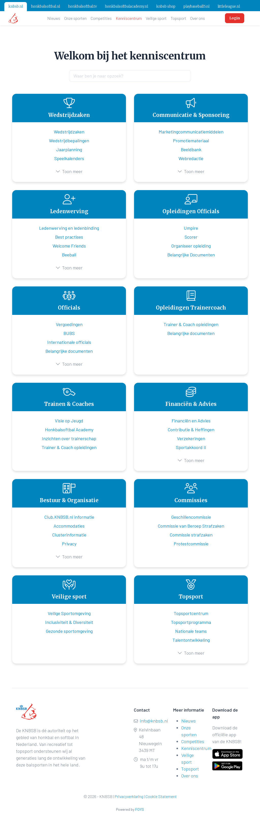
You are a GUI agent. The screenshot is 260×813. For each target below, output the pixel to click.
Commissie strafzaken (191, 535)
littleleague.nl (229, 6)
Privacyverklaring (129, 796)
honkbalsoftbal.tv (82, 6)
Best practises (69, 237)
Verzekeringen (191, 438)
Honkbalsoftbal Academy (69, 429)
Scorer (191, 237)
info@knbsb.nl (154, 721)
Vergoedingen (69, 324)
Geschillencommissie (191, 517)
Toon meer (69, 171)
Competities (101, 18)
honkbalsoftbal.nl (45, 6)
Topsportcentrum (191, 613)
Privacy (69, 543)
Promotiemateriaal (191, 140)
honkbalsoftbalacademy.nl (126, 6)
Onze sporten (75, 18)
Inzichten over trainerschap (69, 438)
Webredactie (190, 158)
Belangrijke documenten (69, 351)
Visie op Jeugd (69, 420)
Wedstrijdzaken (69, 131)
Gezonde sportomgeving (69, 631)
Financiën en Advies (191, 420)
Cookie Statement (161, 796)
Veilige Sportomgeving (69, 613)
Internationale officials (69, 342)
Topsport (178, 18)
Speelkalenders (69, 158)
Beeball (69, 254)
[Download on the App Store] (227, 754)
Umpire (191, 228)
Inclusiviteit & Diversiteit (69, 622)
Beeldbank (191, 149)
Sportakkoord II (191, 447)
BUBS (69, 333)
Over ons (197, 18)
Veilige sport (156, 18)
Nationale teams (191, 631)
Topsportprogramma (191, 622)
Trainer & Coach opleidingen (191, 324)
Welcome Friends (69, 246)
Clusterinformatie (69, 535)
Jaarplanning (69, 149)
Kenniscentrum (129, 18)
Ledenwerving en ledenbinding (69, 228)
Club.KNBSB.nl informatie (69, 517)
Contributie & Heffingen (191, 429)
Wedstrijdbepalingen (69, 140)
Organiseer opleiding (191, 246)
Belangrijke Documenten (191, 254)
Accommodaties (69, 526)
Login (234, 18)
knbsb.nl (15, 6)
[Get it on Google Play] (224, 765)
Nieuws (53, 18)
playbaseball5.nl (196, 6)
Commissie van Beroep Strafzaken (191, 526)
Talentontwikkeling (191, 640)
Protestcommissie (191, 543)
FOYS (139, 809)
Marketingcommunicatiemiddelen (191, 131)
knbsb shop (165, 6)
